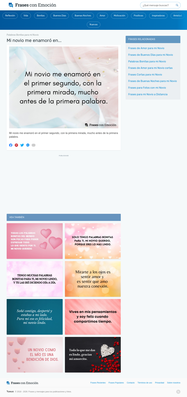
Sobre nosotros (173, 383)
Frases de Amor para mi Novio (146, 48)
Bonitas (41, 15)
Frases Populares (116, 383)
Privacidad (159, 383)
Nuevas (94, 24)
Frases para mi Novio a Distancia (148, 94)
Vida (26, 15)
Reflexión (10, 15)
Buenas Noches (83, 15)
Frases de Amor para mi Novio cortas (150, 67)
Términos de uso (145, 383)
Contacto (131, 383)
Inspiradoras (158, 15)
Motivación (119, 15)
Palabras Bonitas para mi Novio (147, 61)
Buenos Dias (59, 15)
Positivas (138, 15)
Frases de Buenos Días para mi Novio (150, 54)
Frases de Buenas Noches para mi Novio (152, 81)
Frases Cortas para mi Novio (145, 74)
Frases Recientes (98, 383)
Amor (102, 15)
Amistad (177, 15)
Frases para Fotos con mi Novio (147, 87)
